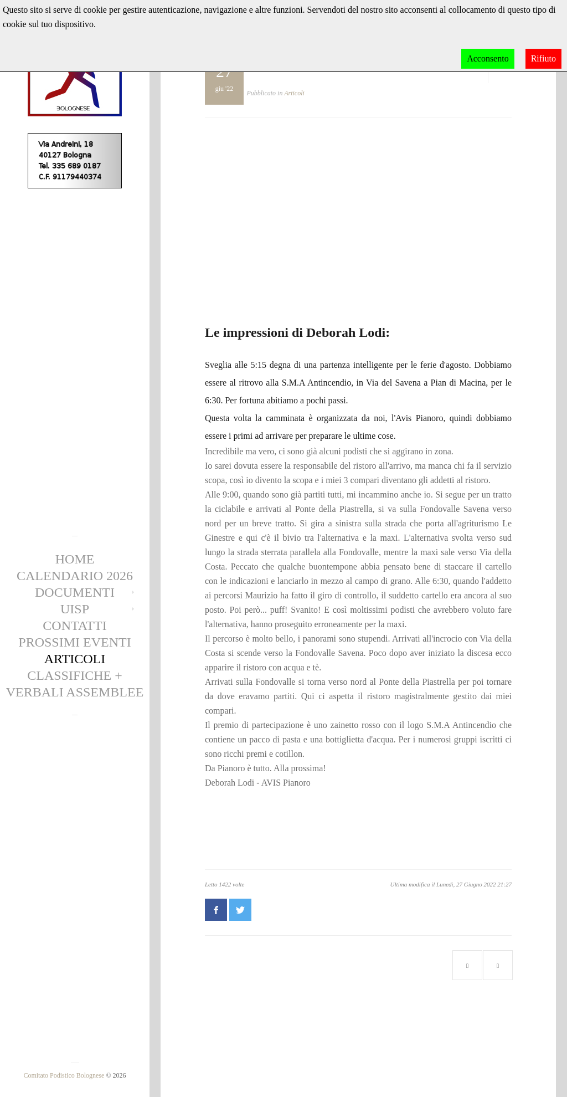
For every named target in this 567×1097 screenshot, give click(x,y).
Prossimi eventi (74, 642)
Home (75, 559)
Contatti (74, 625)
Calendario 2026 (75, 575)
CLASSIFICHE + (74, 675)
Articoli (75, 659)
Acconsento (488, 58)
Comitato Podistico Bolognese (63, 1075)
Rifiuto (543, 58)
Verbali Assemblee (75, 692)
